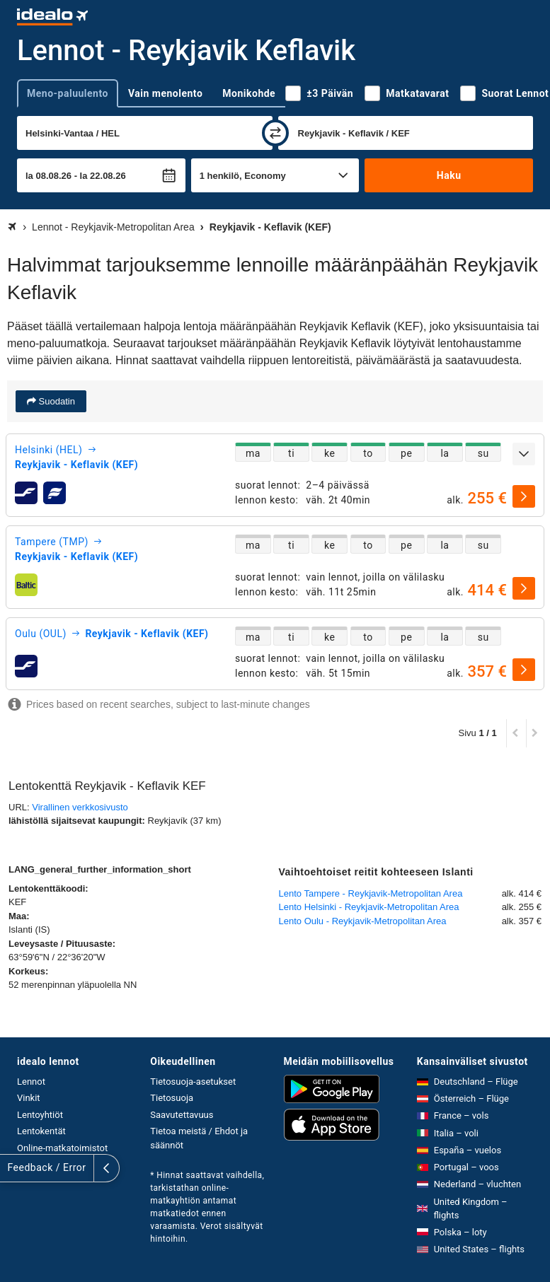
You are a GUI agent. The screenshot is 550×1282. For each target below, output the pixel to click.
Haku (449, 175)
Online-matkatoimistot (62, 1148)
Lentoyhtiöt (40, 1114)
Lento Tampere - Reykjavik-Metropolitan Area (371, 893)
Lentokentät (41, 1131)
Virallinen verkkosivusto (80, 807)
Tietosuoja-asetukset (193, 1081)
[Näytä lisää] (523, 454)
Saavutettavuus (181, 1114)
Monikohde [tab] (248, 93)
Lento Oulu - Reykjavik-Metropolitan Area (363, 921)
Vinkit (28, 1097)
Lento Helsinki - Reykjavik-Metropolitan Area (369, 907)
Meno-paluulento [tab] (67, 93)
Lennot (31, 1081)
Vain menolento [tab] (165, 93)
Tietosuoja (171, 1097)
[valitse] (523, 496)
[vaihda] (275, 133)
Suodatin (55, 401)
